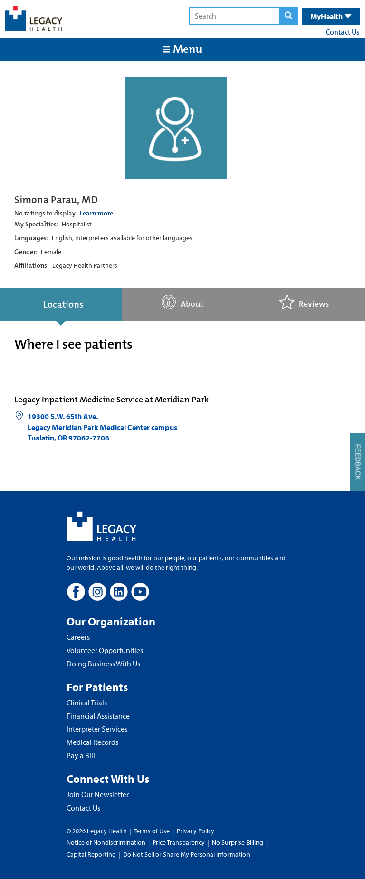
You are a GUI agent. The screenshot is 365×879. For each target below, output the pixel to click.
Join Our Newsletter (98, 794)
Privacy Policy (195, 831)
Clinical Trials (87, 702)
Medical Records (92, 742)
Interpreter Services (97, 728)
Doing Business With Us (103, 663)
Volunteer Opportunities (105, 650)
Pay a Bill (81, 755)
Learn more (96, 213)
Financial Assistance (98, 716)
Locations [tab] (63, 304)
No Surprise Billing (237, 842)
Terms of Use (152, 831)
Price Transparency (179, 842)
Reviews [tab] (304, 302)
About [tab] (183, 302)
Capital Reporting (91, 854)
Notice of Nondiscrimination (106, 842)
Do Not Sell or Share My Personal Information (186, 854)
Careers (78, 637)
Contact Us (342, 32)
